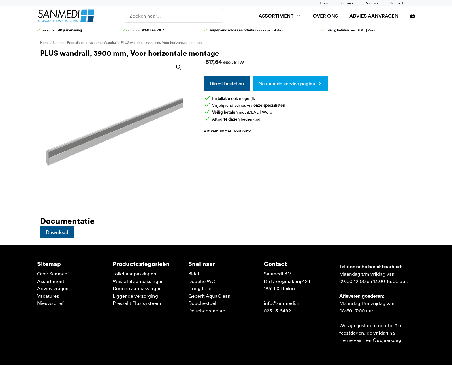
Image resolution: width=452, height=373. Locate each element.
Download (57, 232)
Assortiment (283, 16)
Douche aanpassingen (137, 288)
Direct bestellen (227, 83)
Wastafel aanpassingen (138, 281)
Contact (396, 2)
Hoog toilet (200, 288)
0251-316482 (277, 310)
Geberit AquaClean (209, 296)
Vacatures (48, 296)
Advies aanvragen (373, 15)
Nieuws (372, 2)
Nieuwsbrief (50, 303)
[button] (179, 67)
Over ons (325, 15)
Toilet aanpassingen (134, 273)
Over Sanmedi (53, 273)
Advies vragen (53, 288)
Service (347, 2)
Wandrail (111, 42)
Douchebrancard (206, 310)
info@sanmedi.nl (282, 303)
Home (325, 2)
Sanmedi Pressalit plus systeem (77, 42)
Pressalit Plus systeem (137, 303)
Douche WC (201, 281)
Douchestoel (202, 303)
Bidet (193, 273)
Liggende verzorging (135, 296)
